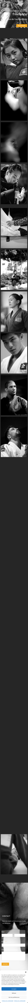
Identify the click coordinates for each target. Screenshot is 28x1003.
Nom (15, 938)
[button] (26, 972)
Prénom (3, 938)
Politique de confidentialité (7, 1000)
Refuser (14, 993)
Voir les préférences (14, 997)
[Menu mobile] (24, 9)
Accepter (14, 989)
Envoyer (5, 964)
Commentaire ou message (10, 949)
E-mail (4, 941)
